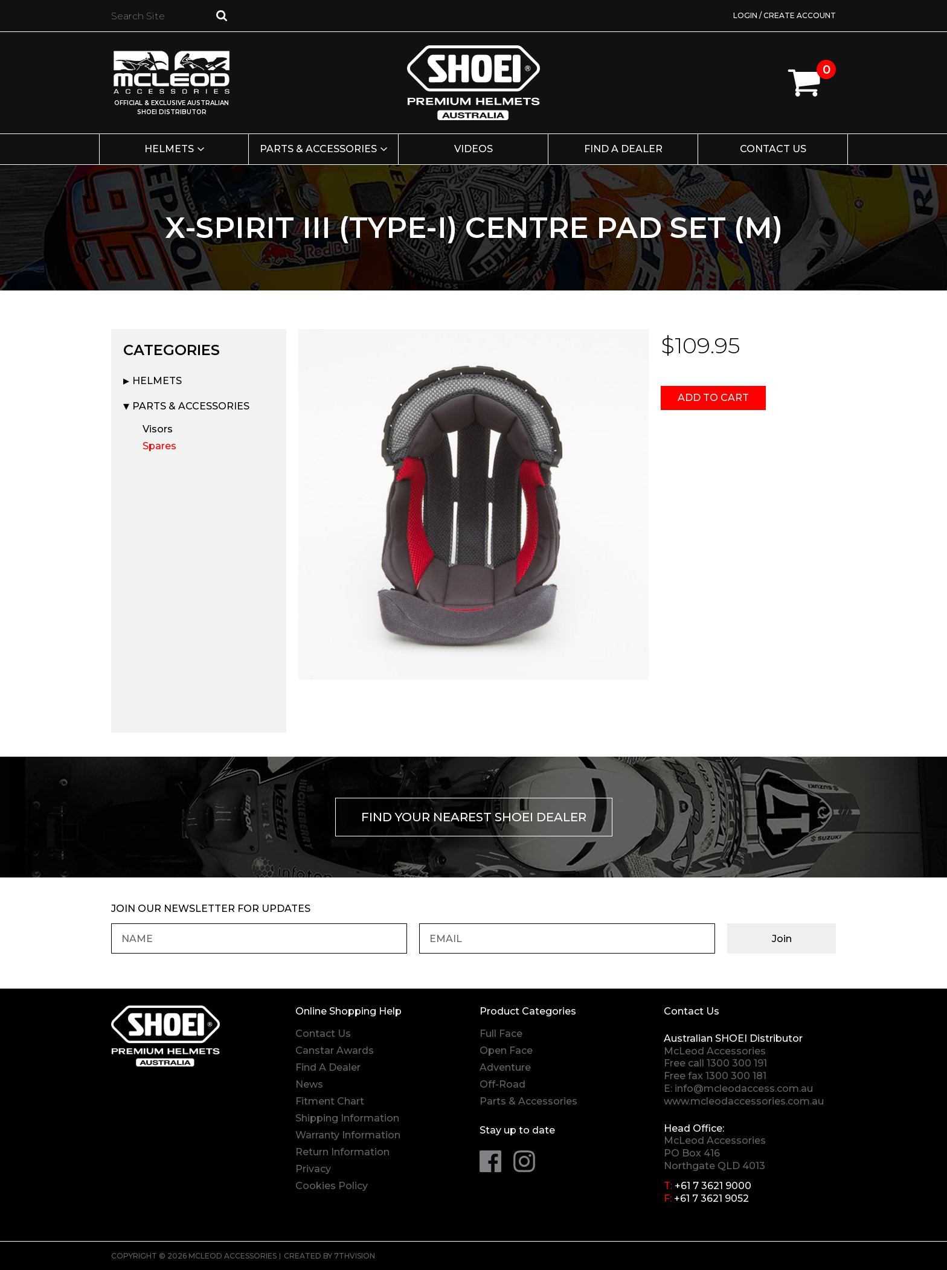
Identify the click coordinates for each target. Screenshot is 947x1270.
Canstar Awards (334, 1050)
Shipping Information (347, 1118)
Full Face (501, 1033)
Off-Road (502, 1084)
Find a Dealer (623, 149)
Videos (473, 149)
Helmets (169, 149)
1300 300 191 (737, 1063)
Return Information (342, 1152)
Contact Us (773, 149)
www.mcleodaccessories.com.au (744, 1101)
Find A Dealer (328, 1067)
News (309, 1084)
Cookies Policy (331, 1185)
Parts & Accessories (318, 149)
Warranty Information (347, 1135)
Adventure (505, 1067)
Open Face (506, 1050)
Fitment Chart (329, 1101)
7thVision (354, 1255)
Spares (159, 446)
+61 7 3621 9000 (713, 1185)
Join (782, 938)
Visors (158, 429)
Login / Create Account (784, 15)
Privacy (313, 1169)
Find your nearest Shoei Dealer (473, 817)
